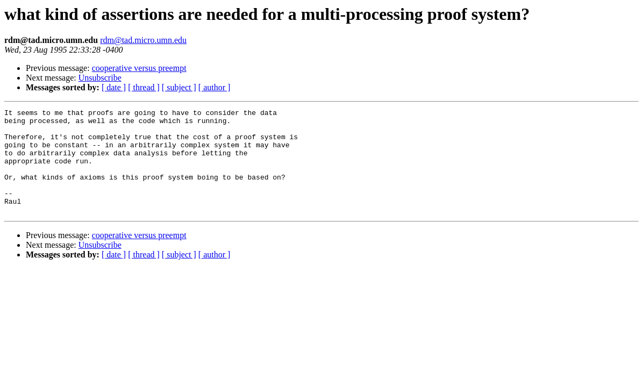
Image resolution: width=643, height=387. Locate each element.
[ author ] (214, 87)
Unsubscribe (100, 77)
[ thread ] (144, 87)
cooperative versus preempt (139, 68)
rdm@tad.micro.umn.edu (143, 40)
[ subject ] (179, 87)
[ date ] (114, 87)
